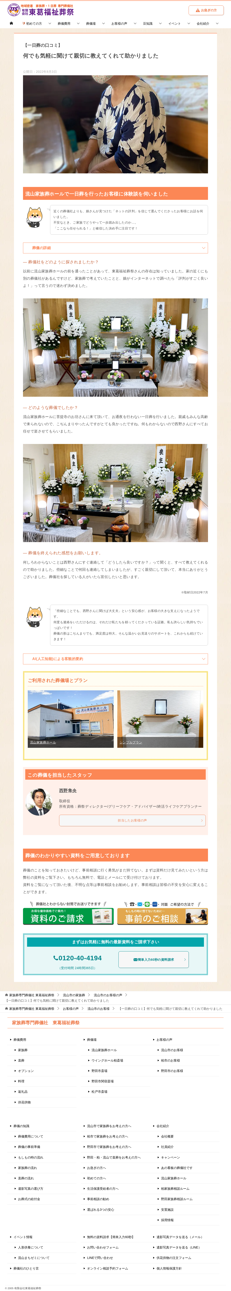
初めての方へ (96, 1178)
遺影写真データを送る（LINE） (179, 1247)
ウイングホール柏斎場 (107, 1060)
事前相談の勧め (98, 1199)
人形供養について (30, 1247)
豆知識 (147, 23)
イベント (174, 23)
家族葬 (23, 1050)
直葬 (21, 1060)
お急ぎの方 (206, 10)
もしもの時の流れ (30, 1157)
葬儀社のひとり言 (26, 1268)
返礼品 (23, 1091)
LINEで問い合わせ (100, 1258)
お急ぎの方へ (96, 1168)
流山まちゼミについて (34, 1258)
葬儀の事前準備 (29, 1147)
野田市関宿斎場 (103, 1081)
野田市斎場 (99, 1071)
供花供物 (24, 1102)
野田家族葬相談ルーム (177, 1199)
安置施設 (167, 1209)
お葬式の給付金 (29, 1199)
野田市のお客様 (172, 1071)
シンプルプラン (131, 742)
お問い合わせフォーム (103, 1247)
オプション (26, 1071)
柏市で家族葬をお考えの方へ (107, 1136)
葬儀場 (91, 23)
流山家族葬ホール (43, 742)
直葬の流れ (26, 1178)
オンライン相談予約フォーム (107, 1268)
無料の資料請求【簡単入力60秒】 (111, 1237)
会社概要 (167, 1136)
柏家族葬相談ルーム (175, 1188)
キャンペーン (170, 1157)
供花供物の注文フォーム (174, 1258)
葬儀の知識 (21, 1126)
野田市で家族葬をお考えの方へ (109, 1147)
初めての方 (32, 23)
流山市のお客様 (172, 1050)
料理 (21, 1081)
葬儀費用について (30, 1136)
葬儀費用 (64, 23)
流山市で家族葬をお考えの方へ (109, 1126)
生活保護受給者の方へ (103, 1188)
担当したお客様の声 (160, 820)
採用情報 (167, 1220)
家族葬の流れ (27, 1168)
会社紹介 (203, 23)
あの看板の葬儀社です (177, 1168)
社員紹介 (167, 1147)
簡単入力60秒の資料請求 (159, 959)
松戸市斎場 (99, 1091)
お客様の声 (119, 23)
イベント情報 (23, 1237)
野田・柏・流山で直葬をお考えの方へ (114, 1157)
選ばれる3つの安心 (100, 1209)
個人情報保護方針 (169, 1268)
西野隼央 (68, 790)
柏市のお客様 (170, 1060)
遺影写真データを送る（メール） (180, 1237)
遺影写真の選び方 (30, 1188)
